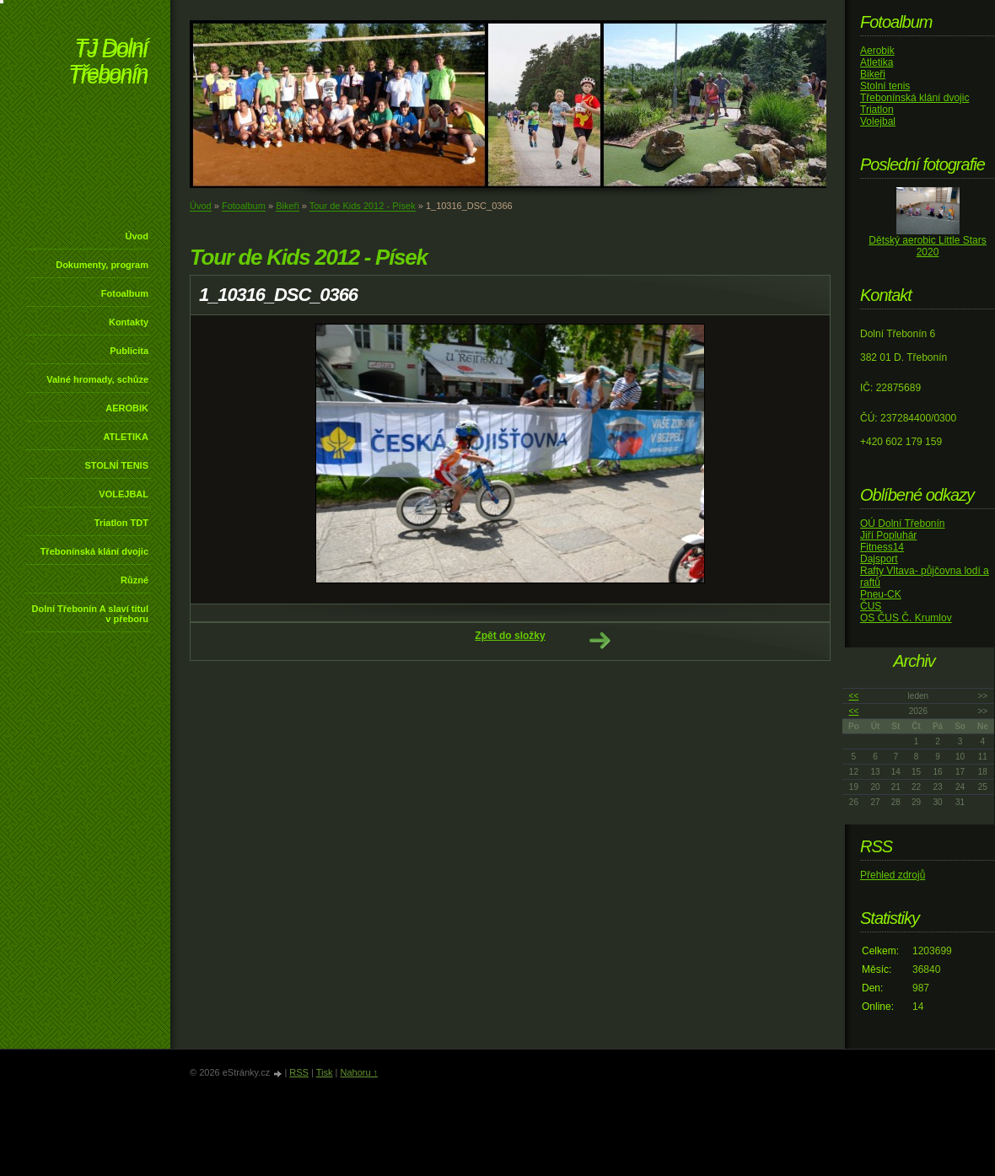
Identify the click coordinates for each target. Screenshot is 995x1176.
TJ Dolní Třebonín (108, 63)
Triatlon (877, 109)
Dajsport (879, 559)
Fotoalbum (124, 293)
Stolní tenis (885, 86)
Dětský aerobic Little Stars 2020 (927, 246)
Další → (599, 640)
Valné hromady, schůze (97, 379)
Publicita (129, 351)
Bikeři (287, 206)
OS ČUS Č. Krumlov (906, 618)
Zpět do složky (510, 636)
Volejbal (878, 121)
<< (854, 696)
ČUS (870, 606)
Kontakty (128, 322)
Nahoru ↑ (359, 1072)
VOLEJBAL (123, 494)
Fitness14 (882, 547)
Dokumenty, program (102, 265)
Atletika (876, 62)
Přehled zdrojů (892, 875)
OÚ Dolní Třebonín (902, 523)
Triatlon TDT (121, 523)
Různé (134, 580)
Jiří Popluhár (888, 535)
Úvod (137, 236)
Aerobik (877, 50)
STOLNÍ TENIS (116, 465)
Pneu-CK (880, 594)
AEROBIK (126, 408)
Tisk (324, 1072)
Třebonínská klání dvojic (94, 551)
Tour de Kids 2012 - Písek (362, 206)
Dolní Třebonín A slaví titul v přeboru (89, 614)
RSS (299, 1072)
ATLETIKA (125, 437)
